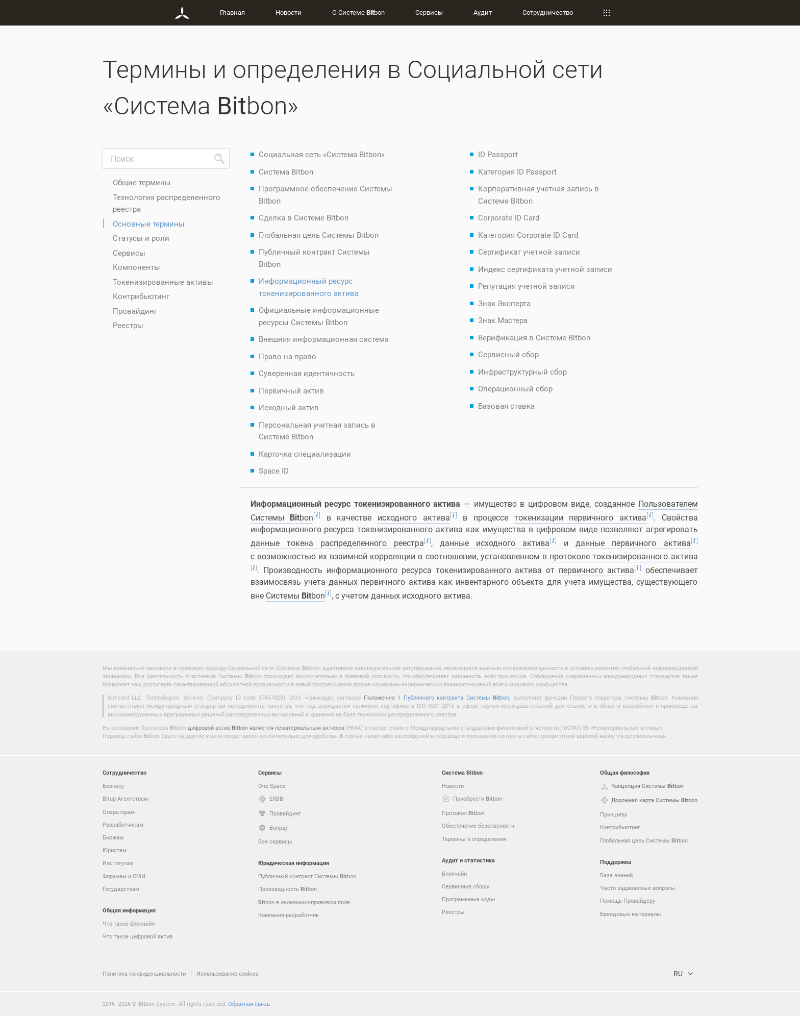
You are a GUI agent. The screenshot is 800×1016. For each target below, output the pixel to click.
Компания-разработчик (288, 915)
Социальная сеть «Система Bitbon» (322, 154)
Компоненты (136, 267)
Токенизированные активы (163, 282)
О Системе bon (358, 12)
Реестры (128, 325)
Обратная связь (249, 1003)
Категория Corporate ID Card (528, 235)
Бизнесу (113, 785)
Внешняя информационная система (324, 339)
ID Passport (498, 154)
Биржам (113, 837)
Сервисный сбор (508, 354)
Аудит (482, 12)
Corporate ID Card (508, 217)
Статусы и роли (141, 238)
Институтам (118, 862)
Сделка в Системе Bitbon (303, 217)
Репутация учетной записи (526, 286)
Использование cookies (227, 973)
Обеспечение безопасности (478, 825)
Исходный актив (289, 407)
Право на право (287, 356)
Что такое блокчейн (129, 923)
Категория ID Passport (517, 171)
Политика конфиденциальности (144, 973)
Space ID (274, 470)
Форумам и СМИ (124, 876)
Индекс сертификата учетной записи (545, 269)
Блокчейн (454, 873)
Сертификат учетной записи (529, 251)
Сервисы (429, 12)
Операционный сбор (515, 388)
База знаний (616, 875)
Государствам (121, 889)
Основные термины (149, 223)
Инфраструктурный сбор (522, 371)
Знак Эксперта (504, 303)
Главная (232, 12)
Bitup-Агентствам (125, 798)
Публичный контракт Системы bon (307, 876)
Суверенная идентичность (307, 373)
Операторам (119, 811)
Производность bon (287, 889)
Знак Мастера (503, 320)
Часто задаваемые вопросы (638, 887)
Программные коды (468, 899)
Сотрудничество (547, 12)
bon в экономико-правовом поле (304, 902)
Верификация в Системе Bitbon (534, 337)
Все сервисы (275, 841)
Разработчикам (123, 824)
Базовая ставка (506, 406)
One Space (272, 785)
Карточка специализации (305, 454)
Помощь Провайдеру (627, 900)
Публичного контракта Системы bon (456, 697)
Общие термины (142, 182)
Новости (289, 12)
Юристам (115, 850)
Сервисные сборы (466, 886)
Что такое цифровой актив (137, 936)
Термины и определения (474, 838)
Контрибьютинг (141, 296)
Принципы (614, 814)
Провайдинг (135, 311)
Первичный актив (291, 390)
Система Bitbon (286, 171)
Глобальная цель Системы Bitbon (319, 235)
